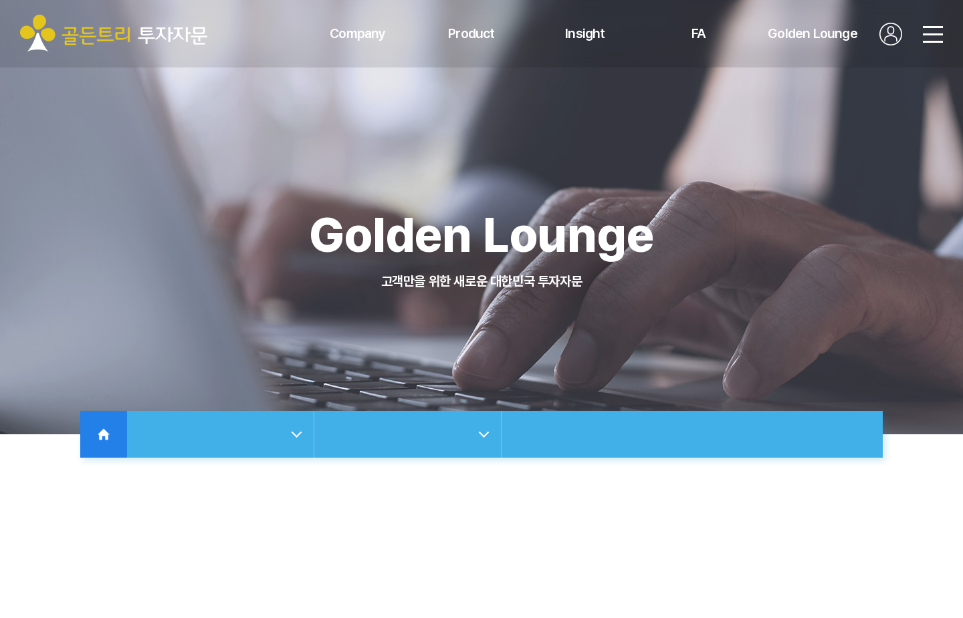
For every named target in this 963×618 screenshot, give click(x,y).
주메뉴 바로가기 (0, 0)
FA (698, 33)
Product (471, 33)
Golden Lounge (812, 33)
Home (103, 434)
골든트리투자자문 (113, 33)
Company (357, 33)
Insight (585, 33)
